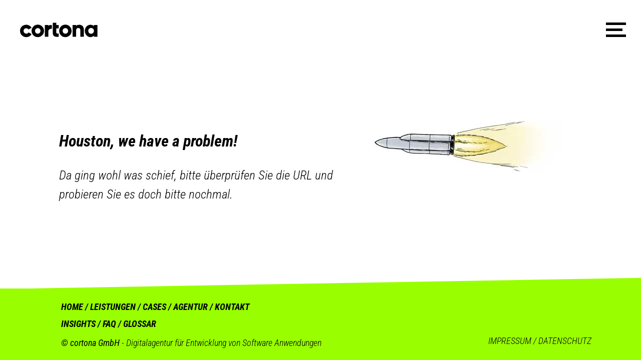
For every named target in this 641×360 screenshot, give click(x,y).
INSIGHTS (78, 323)
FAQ (109, 323)
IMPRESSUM (509, 341)
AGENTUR (191, 307)
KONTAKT (232, 307)
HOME (72, 307)
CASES (154, 307)
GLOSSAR (139, 323)
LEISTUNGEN (113, 307)
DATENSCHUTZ (564, 341)
